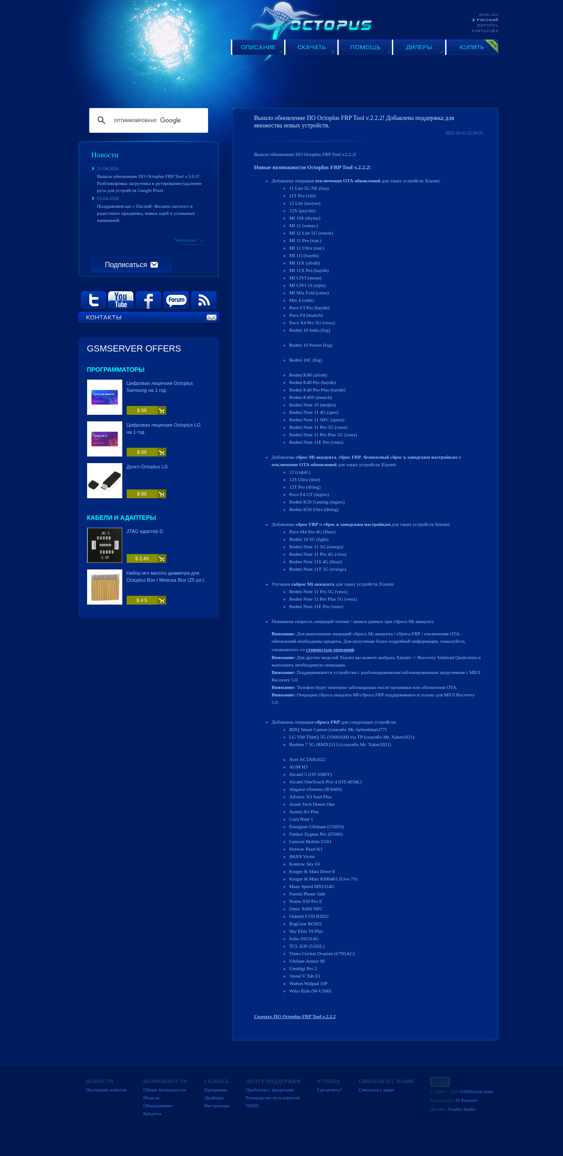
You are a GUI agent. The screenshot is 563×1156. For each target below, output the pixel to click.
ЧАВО (252, 1105)
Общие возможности (164, 1089)
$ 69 (141, 410)
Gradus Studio (461, 1109)
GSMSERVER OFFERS (134, 348)
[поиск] (147, 120)
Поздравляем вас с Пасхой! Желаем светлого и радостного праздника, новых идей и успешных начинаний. (146, 213)
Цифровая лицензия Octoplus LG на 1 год (164, 428)
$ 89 (141, 493)
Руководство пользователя (273, 1097)
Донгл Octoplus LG (147, 466)
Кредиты (152, 1113)
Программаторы (116, 369)
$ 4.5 (141, 600)
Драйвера (213, 1097)
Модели (151, 1097)
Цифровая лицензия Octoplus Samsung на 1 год (160, 387)
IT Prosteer (466, 1100)
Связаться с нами (376, 1089)
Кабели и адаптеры (121, 517)
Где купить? (329, 1089)
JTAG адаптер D (145, 531)
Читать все (186, 240)
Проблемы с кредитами (270, 1089)
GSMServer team (477, 1091)
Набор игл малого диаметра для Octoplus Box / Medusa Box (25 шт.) (166, 576)
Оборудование (157, 1105)
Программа (215, 1089)
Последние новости (106, 1089)
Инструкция (216, 1105)
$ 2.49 (142, 558)
